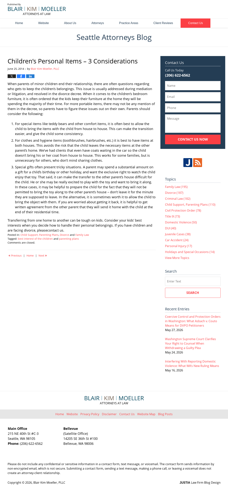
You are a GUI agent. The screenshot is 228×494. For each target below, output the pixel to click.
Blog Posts (165, 414)
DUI (170, 228)
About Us (70, 23)
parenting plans (69, 238)
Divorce (64, 235)
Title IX (172, 216)
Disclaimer (109, 414)
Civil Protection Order (183, 210)
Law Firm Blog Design (200, 482)
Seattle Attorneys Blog (37, 9)
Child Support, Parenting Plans (40, 235)
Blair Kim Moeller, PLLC (49, 482)
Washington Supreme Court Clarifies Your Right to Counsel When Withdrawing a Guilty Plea (190, 343)
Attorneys (97, 23)
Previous (15, 255)
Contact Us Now (193, 139)
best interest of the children (35, 238)
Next (43, 255)
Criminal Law (177, 199)
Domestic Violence (181, 222)
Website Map (146, 414)
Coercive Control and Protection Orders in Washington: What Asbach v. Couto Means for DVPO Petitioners (193, 321)
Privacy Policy (89, 414)
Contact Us (195, 23)
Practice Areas (128, 23)
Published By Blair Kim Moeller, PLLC (200, 9)
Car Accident (177, 240)
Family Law (82, 235)
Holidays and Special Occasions (190, 252)
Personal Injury (178, 246)
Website (43, 23)
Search (192, 292)
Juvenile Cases (178, 234)
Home (19, 23)
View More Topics (177, 258)
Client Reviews (163, 23)
